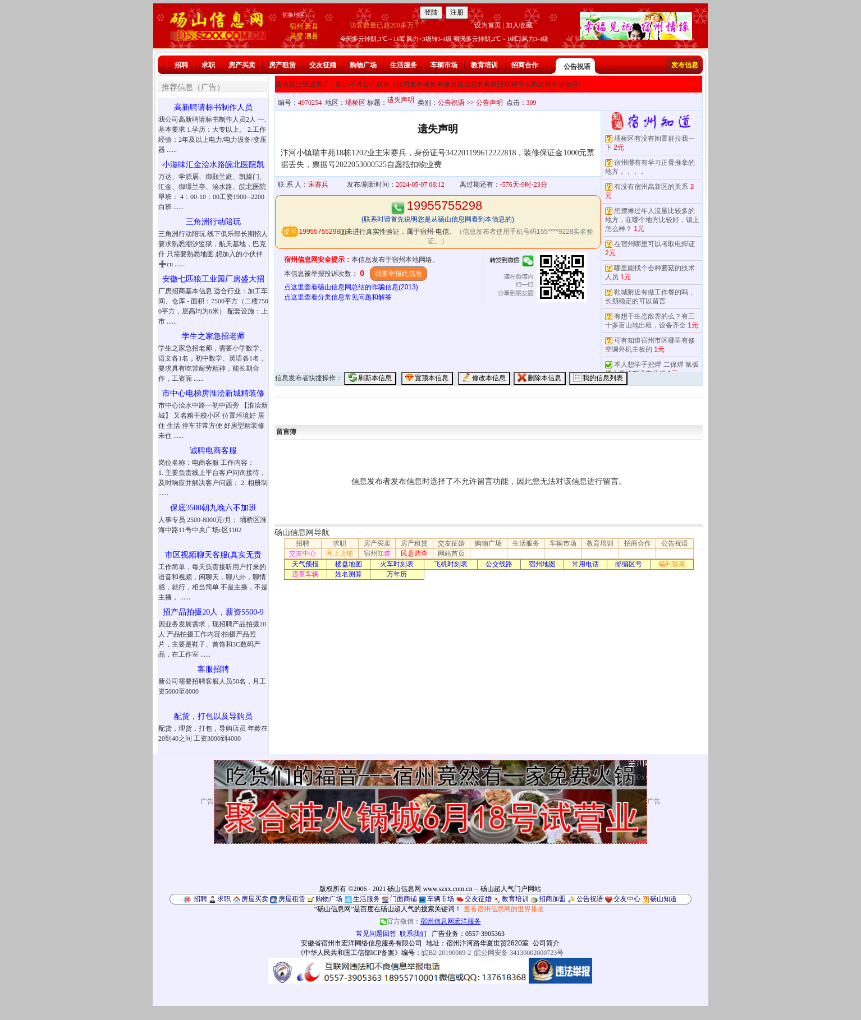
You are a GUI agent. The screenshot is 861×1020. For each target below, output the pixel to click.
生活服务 (403, 65)
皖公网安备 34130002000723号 (519, 953)
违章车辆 (305, 574)
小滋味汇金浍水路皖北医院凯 (213, 164)
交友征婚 (322, 65)
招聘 (181, 65)
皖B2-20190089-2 (446, 953)
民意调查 (414, 553)
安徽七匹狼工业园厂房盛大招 (213, 279)
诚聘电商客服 (213, 450)
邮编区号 (628, 564)
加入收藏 (519, 25)
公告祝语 (577, 67)
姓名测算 (348, 574)
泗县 (311, 36)
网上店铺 (339, 553)
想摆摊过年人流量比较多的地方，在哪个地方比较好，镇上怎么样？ (652, 220)
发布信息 (684, 65)
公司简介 (546, 943)
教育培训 (484, 65)
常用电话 (585, 564)
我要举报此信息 (398, 274)
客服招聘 (213, 669)
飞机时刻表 (451, 564)
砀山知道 (663, 899)
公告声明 (489, 103)
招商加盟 (552, 899)
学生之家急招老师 (213, 336)
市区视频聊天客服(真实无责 (213, 555)
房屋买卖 (254, 899)
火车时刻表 (397, 564)
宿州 (296, 26)
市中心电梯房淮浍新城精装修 (213, 393)
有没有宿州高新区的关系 (651, 187)
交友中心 (302, 553)
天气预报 (305, 564)
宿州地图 (542, 564)
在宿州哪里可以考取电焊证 (654, 244)
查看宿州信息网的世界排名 (504, 909)
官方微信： (430, 921)
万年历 (397, 574)
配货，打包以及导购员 (213, 716)
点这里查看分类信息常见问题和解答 (338, 297)
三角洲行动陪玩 (213, 222)
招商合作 (524, 65)
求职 (208, 65)
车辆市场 (443, 65)
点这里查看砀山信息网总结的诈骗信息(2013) (351, 287)
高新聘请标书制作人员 (213, 107)
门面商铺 (403, 899)
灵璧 (296, 36)
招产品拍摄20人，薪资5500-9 (213, 612)
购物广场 (363, 65)
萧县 (311, 26)
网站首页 (451, 553)
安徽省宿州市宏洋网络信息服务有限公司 (361, 943)
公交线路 (499, 564)
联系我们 (413, 934)
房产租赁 (282, 65)
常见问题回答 (376, 934)
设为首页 (487, 25)
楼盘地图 (348, 564)
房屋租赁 (291, 899)
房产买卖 (241, 65)
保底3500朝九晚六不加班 (213, 508)
